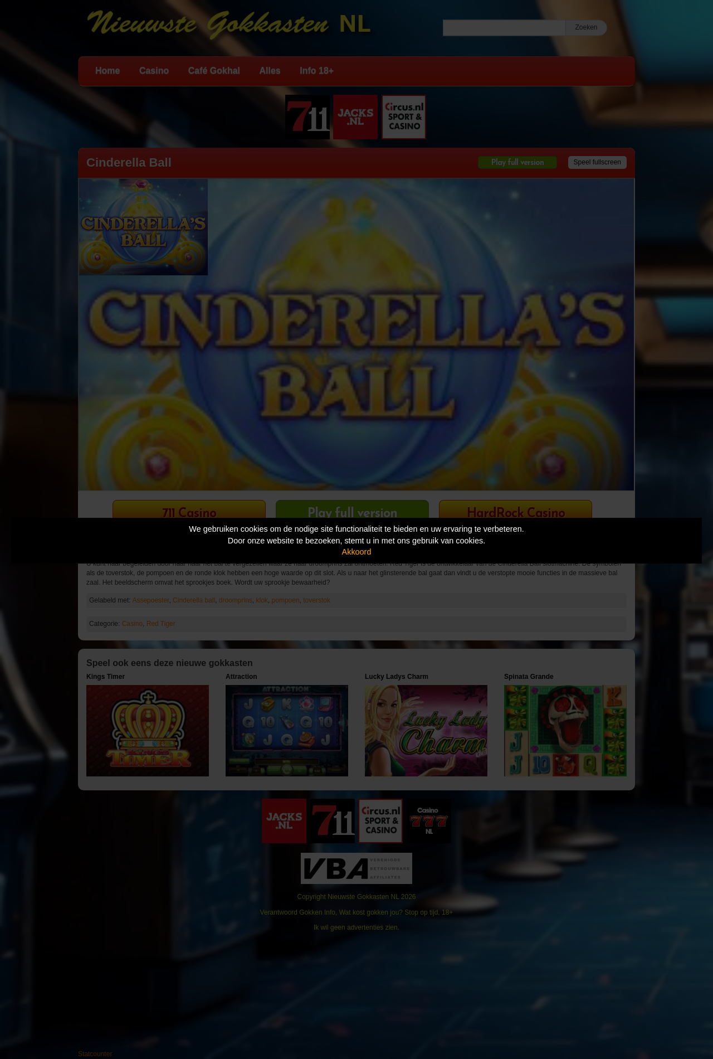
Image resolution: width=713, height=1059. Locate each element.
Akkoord (357, 551)
